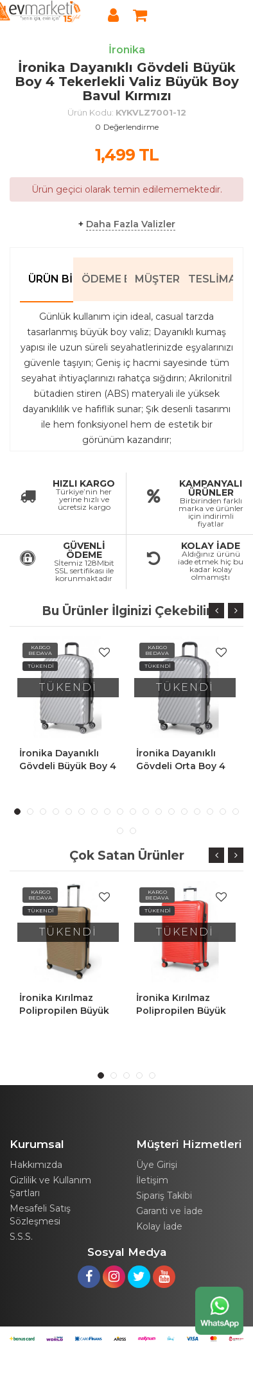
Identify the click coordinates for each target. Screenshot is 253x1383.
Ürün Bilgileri (50, 279)
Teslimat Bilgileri (210, 279)
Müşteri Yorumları (157, 279)
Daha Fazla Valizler (130, 224)
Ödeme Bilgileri (104, 279)
